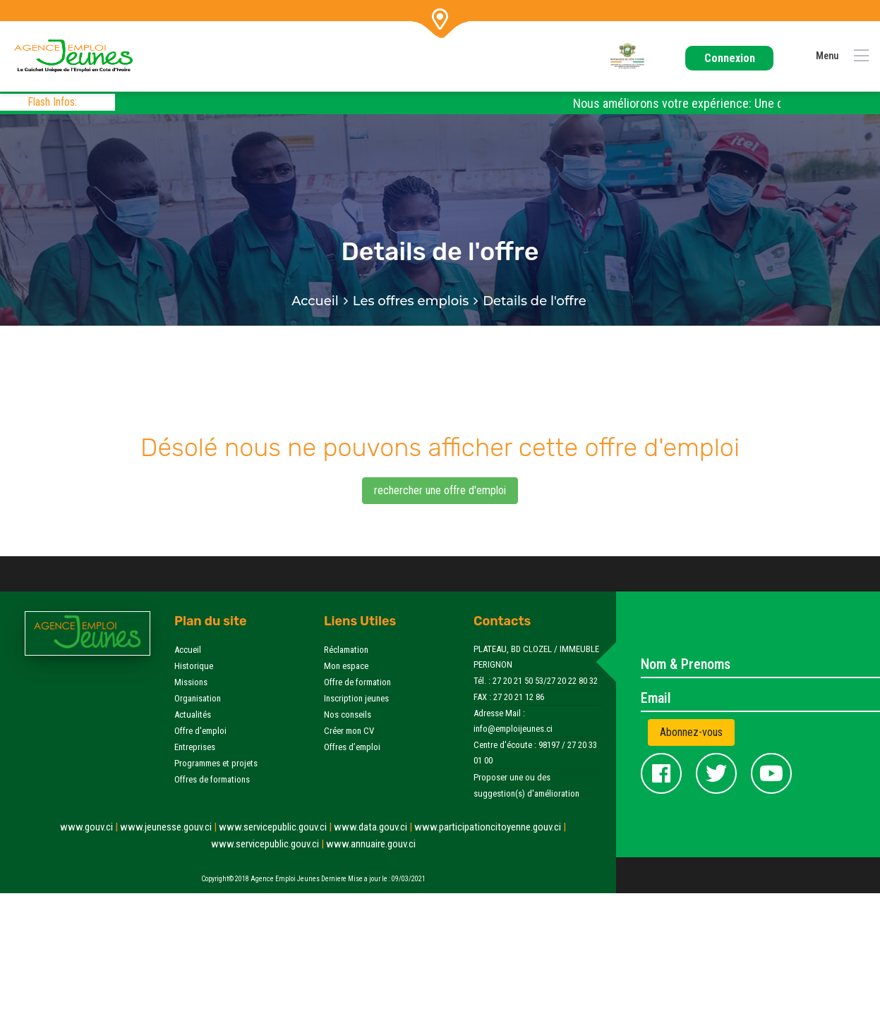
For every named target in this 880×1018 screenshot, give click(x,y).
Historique (193, 666)
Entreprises (194, 747)
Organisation (197, 698)
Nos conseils (347, 714)
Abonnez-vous (691, 732)
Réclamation (346, 649)
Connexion (729, 58)
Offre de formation (357, 682)
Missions (190, 682)
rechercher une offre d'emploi (440, 490)
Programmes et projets (216, 763)
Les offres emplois (411, 301)
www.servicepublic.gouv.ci (276, 827)
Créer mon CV (349, 730)
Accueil (315, 301)
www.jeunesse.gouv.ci (169, 827)
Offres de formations (212, 779)
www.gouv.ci (90, 827)
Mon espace (346, 666)
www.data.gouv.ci (374, 827)
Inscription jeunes (356, 698)
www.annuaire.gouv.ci (371, 844)
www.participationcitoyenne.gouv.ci (490, 827)
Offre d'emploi (200, 730)
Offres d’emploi (352, 747)
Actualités (192, 714)
